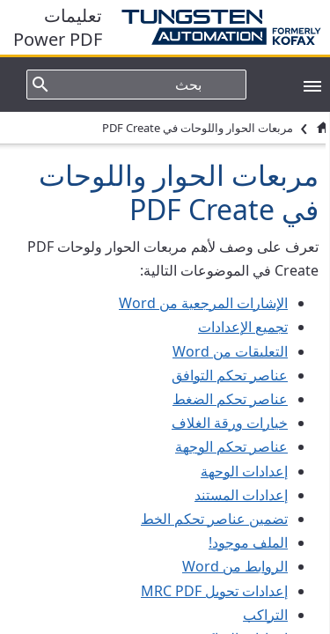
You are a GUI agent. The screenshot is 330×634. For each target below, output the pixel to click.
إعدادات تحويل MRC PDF (214, 591)
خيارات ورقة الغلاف (230, 422)
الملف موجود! (248, 542)
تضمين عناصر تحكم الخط (214, 518)
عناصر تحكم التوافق (230, 375)
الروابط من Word (235, 566)
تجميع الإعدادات (243, 326)
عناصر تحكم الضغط (230, 399)
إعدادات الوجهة (244, 471)
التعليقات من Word (230, 351)
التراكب (265, 614)
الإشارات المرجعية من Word (203, 303)
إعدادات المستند (241, 495)
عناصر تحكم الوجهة (231, 446)
